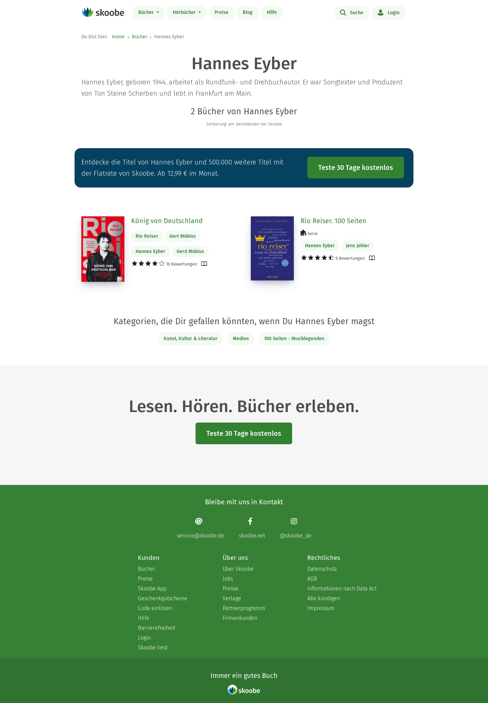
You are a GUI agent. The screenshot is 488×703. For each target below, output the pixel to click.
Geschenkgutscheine (162, 598)
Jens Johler (357, 246)
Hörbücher (185, 12)
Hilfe (272, 12)
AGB (312, 578)
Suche (351, 12)
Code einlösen (155, 608)
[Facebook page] (252, 528)
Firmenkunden (240, 618)
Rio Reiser (147, 236)
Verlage (232, 598)
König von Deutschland (167, 221)
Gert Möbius (182, 236)
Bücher (146, 12)
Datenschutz (322, 569)
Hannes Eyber (150, 251)
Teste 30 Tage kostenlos (355, 167)
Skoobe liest (152, 647)
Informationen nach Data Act (342, 588)
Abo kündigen (323, 598)
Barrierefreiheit (156, 628)
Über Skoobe (238, 569)
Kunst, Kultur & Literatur (191, 338)
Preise (221, 12)
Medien (241, 338)
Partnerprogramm (244, 608)
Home (118, 37)
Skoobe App (152, 588)
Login (389, 12)
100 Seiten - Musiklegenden (294, 338)
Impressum (320, 608)
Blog (247, 12)
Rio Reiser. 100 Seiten (333, 221)
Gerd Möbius (190, 251)
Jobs (228, 578)
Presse (231, 588)
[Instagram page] (295, 528)
